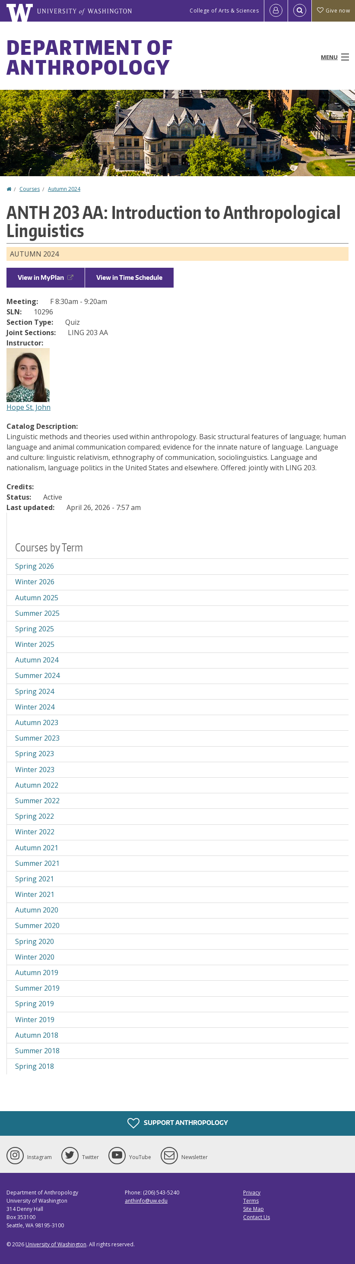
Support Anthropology (177, 1123)
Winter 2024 (34, 707)
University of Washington (55, 1244)
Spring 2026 (34, 566)
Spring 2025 (34, 629)
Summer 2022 (37, 800)
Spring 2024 (34, 691)
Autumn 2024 (64, 189)
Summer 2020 (37, 925)
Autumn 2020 (36, 910)
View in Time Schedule (129, 277)
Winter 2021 (34, 894)
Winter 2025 (34, 644)
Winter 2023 (34, 769)
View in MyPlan (45, 277)
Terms (251, 1200)
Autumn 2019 (36, 972)
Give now (333, 10)
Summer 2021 (37, 863)
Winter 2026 (34, 581)
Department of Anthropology (89, 57)
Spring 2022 (34, 816)
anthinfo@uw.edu (146, 1200)
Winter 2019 (34, 1019)
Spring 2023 (34, 753)
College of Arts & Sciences (224, 10)
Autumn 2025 (36, 597)
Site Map (253, 1209)
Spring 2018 (34, 1066)
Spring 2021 (34, 879)
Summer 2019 (37, 988)
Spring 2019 (34, 1003)
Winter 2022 (34, 831)
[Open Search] (299, 11)
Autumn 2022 (36, 785)
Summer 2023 (37, 738)
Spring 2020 (34, 941)
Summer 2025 (37, 613)
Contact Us (256, 1217)
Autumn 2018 (36, 1035)
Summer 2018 (37, 1050)
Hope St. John (28, 407)
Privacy (251, 1192)
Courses (29, 189)
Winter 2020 (34, 957)
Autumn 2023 (36, 722)
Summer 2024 (37, 675)
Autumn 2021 (36, 847)
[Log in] (276, 11)
